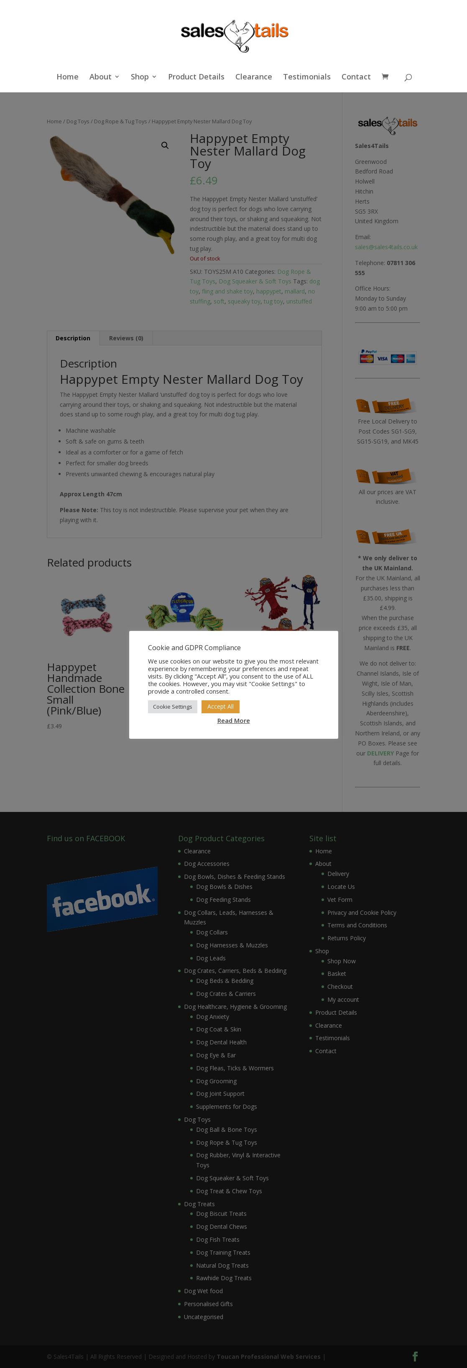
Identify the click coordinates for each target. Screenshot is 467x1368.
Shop (140, 78)
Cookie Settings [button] (172, 706)
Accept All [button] (220, 706)
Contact (356, 78)
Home (67, 78)
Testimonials (307, 78)
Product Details (196, 78)
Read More (233, 720)
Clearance (253, 78)
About (100, 78)
